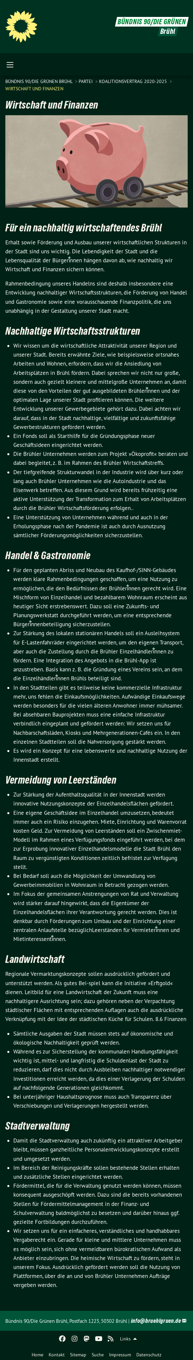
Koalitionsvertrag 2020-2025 (133, 81)
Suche (98, 1355)
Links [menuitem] (125, 1339)
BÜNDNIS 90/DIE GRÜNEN (152, 22)
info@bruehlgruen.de (156, 1320)
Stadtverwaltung (37, 1126)
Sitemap (78, 1355)
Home (37, 1355)
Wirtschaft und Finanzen (34, 89)
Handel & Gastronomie (48, 555)
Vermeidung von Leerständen (61, 780)
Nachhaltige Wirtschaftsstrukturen (72, 331)
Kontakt (57, 1355)
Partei (86, 81)
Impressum (120, 1355)
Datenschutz (148, 1355)
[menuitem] (37, 1353)
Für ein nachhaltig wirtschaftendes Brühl (83, 228)
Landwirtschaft (34, 959)
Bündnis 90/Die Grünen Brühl (39, 81)
